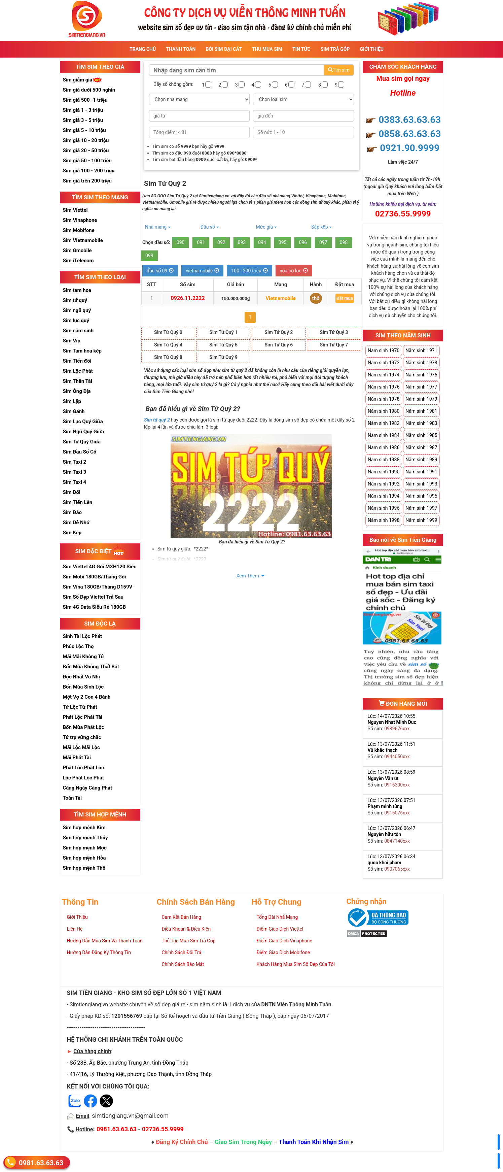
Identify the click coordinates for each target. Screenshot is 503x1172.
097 (323, 242)
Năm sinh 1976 (383, 387)
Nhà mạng (158, 227)
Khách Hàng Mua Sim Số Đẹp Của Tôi (296, 964)
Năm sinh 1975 (421, 374)
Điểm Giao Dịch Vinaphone (284, 940)
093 (242, 242)
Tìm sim (339, 70)
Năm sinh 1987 (421, 447)
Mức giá (266, 227)
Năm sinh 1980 (383, 411)
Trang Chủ (143, 49)
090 (181, 242)
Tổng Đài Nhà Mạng (277, 917)
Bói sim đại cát (224, 49)
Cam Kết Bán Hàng (181, 917)
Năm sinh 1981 (421, 411)
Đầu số (210, 227)
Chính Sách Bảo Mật (183, 964)
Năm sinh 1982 (383, 423)
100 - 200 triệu (249, 270)
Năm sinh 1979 (421, 399)
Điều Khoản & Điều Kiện (186, 929)
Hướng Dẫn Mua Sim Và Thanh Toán (105, 940)
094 (262, 242)
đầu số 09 (160, 270)
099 (149, 255)
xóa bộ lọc (294, 270)
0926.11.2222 (188, 298)
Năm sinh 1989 (421, 459)
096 (303, 242)
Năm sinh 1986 (383, 447)
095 (283, 242)
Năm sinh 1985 (421, 435)
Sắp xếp (321, 227)
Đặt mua (344, 298)
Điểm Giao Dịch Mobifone (283, 952)
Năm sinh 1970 (383, 350)
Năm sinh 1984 (383, 435)
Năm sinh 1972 (383, 362)
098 (344, 242)
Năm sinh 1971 (421, 350)
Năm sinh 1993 (421, 484)
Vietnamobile (281, 298)
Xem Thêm (247, 575)
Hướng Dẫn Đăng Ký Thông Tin (99, 952)
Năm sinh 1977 (421, 387)
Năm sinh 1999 (421, 520)
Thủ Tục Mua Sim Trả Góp (189, 940)
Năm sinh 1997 (421, 508)
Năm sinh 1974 (383, 374)
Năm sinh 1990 (383, 471)
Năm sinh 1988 (383, 459)
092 (221, 242)
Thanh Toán (180, 49)
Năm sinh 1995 (421, 496)
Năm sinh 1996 (383, 508)
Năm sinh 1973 (421, 362)
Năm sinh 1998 (383, 520)
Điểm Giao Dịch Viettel (280, 929)
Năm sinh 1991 (421, 471)
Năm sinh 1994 (383, 496)
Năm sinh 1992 (383, 484)
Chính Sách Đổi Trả (182, 952)
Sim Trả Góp (335, 49)
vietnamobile (202, 270)
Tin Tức (301, 49)
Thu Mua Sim (267, 49)
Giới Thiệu (372, 49)
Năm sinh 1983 (421, 423)
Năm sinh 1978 (383, 399)
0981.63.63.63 (41, 1162)
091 (201, 242)
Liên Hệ (75, 929)
